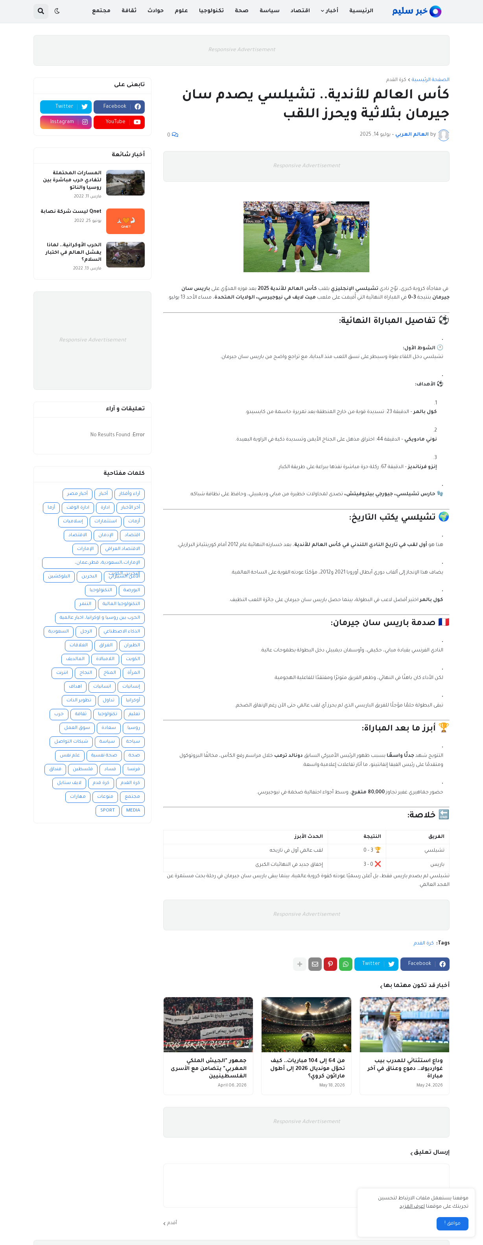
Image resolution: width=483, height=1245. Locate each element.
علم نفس (70, 755)
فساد (110, 769)
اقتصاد (132, 535)
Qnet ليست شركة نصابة (71, 212)
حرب (59, 714)
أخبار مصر (77, 494)
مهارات (78, 797)
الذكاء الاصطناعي (121, 631)
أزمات (134, 521)
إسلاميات (73, 521)
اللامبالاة (105, 659)
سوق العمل (77, 728)
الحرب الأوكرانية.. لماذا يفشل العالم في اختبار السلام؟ (73, 252)
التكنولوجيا (101, 590)
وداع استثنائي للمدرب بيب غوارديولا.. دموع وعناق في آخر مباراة (405, 1068)
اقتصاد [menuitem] (300, 11)
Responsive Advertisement (241, 50)
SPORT (107, 810)
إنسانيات (131, 687)
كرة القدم (396, 80)
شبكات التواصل (71, 742)
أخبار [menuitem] (332, 11)
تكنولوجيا (107, 714)
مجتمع (132, 797)
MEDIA (133, 810)
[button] (57, 11)
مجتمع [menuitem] (101, 11)
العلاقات (79, 645)
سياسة (107, 742)
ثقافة (81, 714)
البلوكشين (59, 576)
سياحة (133, 742)
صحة (134, 755)
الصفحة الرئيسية (431, 80)
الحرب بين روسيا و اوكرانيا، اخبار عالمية (100, 618)
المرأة (133, 673)
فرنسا (133, 769)
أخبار (103, 494)
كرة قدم (101, 783)
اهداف (75, 687)
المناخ (109, 673)
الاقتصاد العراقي (122, 549)
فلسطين (83, 769)
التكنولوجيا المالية (121, 604)
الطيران (132, 645)
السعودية (58, 631)
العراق (105, 645)
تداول (108, 700)
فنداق (55, 769)
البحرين (89, 576)
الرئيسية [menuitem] (361, 11)
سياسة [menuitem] (270, 11)
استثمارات (105, 521)
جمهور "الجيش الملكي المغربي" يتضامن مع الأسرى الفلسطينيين (209, 1068)
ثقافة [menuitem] (129, 11)
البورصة (132, 590)
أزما (51, 508)
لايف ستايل (69, 783)
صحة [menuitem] (242, 11)
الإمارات (85, 549)
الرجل (86, 631)
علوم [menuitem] (181, 11)
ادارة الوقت (77, 508)
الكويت (133, 659)
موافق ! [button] (452, 1224)
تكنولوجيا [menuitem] (211, 11)
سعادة (108, 728)
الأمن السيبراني (124, 576)
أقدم (172, 1223)
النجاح (85, 673)
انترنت (62, 673)
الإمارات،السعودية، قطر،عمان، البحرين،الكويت (107, 565)
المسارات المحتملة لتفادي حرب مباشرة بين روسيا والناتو (72, 180)
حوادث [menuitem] (155, 11)
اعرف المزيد (412, 1207)
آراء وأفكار (129, 494)
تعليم (134, 714)
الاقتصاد (77, 535)
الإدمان (105, 535)
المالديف (75, 659)
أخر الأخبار (130, 508)
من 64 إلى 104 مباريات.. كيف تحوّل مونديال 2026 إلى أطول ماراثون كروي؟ (307, 1068)
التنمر (85, 604)
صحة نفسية (104, 755)
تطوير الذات (78, 700)
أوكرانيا (133, 700)
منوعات (105, 797)
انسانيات (102, 687)
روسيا (133, 728)
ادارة (105, 508)
